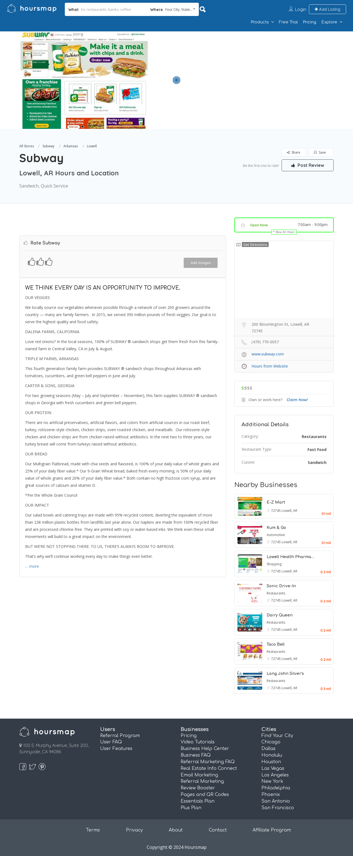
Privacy (134, 830)
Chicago (270, 742)
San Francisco (277, 807)
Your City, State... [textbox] (178, 9)
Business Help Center (205, 748)
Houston (271, 761)
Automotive (276, 534)
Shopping (274, 564)
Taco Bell (276, 644)
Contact (218, 830)
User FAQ (111, 742)
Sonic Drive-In (281, 586)
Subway (48, 146)
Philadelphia (275, 788)
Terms (93, 830)
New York (272, 781)
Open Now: (259, 224)
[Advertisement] (252, 69)
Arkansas (70, 146)
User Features (116, 748)
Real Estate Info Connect (209, 768)
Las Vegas (272, 768)
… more (32, 566)
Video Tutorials (198, 742)
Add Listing (327, 9)
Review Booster (198, 788)
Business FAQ (196, 755)
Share (293, 152)
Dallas (268, 748)
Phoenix (270, 794)
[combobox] (173, 9)
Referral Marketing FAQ (208, 761)
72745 (276, 510)
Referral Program (120, 735)
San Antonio (275, 801)
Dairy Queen (280, 615)
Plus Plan (191, 807)
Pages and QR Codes (205, 794)
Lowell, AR (289, 510)
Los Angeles (275, 775)
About (176, 830)
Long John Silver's (285, 674)
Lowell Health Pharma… (290, 557)
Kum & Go (276, 528)
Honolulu (271, 755)
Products (260, 22)
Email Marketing (199, 775)
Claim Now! (297, 399)
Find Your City (277, 735)
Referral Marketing (202, 781)
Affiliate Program (272, 830)
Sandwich (317, 462)
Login (300, 9)
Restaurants (314, 436)
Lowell (92, 146)
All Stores (26, 146)
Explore (329, 22)
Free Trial (288, 22)
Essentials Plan (198, 801)
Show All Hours (285, 231)
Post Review (307, 165)
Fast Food (317, 449)
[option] (84, 80)
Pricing (309, 22)
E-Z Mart (276, 502)
